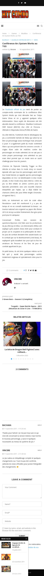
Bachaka (6, 425)
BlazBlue (24, 33)
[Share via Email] (35, 270)
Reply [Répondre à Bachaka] (40, 425)
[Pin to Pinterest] (33, 270)
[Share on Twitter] (31, 270)
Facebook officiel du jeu (15, 109)
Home (4, 33)
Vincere (13, 49)
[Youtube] (25, 3)
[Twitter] (21, 3)
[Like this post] (26, 270)
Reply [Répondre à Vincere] (40, 450)
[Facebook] (18, 3)
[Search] (41, 25)
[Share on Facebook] (28, 270)
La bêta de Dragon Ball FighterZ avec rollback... (22, 350)
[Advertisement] (22, 397)
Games (14, 33)
